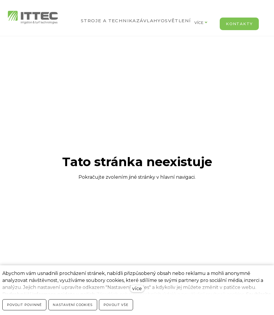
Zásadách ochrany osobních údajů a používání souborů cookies (170, 294)
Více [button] (202, 22)
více (137, 288)
